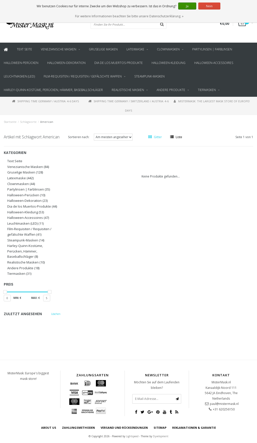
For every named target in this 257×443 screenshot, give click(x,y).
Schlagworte (28, 122)
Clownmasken (168, 49)
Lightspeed (132, 436)
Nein (209, 6)
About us (48, 427)
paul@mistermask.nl (224, 404)
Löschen (55, 314)
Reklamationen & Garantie (194, 427)
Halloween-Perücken (21, 63)
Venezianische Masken (58, 49)
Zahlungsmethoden (78, 427)
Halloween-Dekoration (66, 63)
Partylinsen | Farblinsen (212, 49)
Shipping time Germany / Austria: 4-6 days (45, 101)
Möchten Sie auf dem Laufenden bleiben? (156, 385)
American (46, 122)
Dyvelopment (160, 436)
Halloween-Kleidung (168, 63)
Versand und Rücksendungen (124, 427)
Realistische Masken (128, 90)
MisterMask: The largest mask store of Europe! (212, 101)
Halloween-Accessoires (213, 63)
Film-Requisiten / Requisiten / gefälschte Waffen (83, 76)
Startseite (10, 122)
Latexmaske (135, 49)
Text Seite (24, 49)
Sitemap (160, 427)
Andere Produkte (171, 90)
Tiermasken (207, 90)
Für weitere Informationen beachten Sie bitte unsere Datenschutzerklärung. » (129, 16)
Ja (187, 6)
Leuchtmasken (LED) (19, 76)
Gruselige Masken (103, 49)
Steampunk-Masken (149, 76)
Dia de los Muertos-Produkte (118, 63)
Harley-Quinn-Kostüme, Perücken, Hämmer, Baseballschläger (53, 90)
